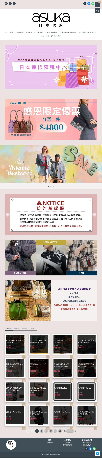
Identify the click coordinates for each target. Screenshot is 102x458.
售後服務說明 (87, 445)
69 (51, 431)
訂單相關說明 (67, 445)
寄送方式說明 (87, 442)
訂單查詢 (67, 442)
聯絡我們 (50, 442)
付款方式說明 (87, 440)
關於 (50, 440)
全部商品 (67, 440)
